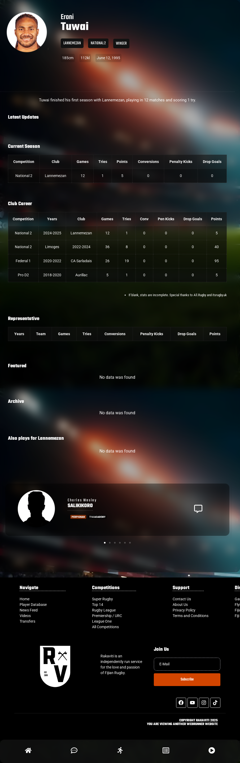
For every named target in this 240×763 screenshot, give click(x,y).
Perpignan (78, 516)
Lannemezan (72, 43)
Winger (121, 43)
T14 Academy (97, 516)
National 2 (98, 43)
